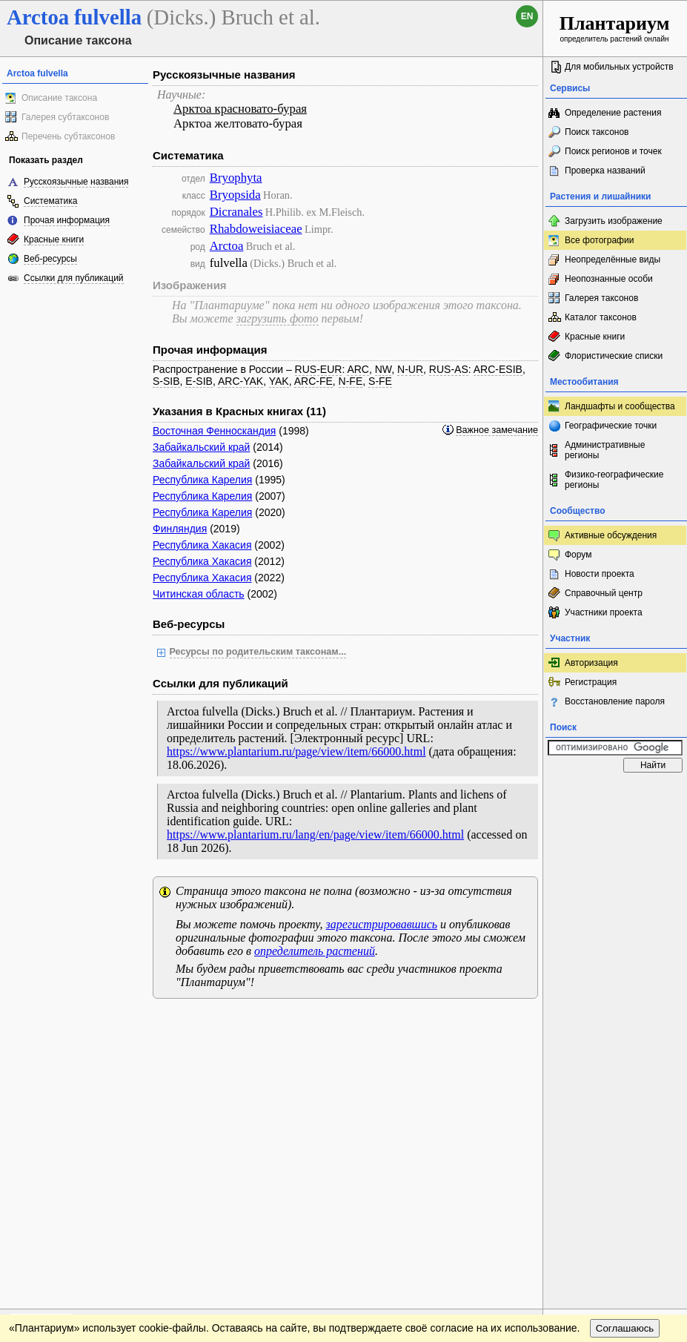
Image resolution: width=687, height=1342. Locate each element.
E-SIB (199, 381)
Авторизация (591, 663)
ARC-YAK (240, 381)
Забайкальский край (201, 447)
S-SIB (166, 381)
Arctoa (227, 246)
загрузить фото (277, 318)
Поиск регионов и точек (613, 151)
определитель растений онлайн (615, 28)
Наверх (520, 1024)
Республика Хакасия (202, 545)
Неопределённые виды (612, 259)
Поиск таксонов (597, 132)
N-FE (351, 381)
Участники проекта (604, 612)
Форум (578, 554)
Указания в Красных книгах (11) (239, 411)
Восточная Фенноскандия (214, 431)
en (527, 16)
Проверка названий (605, 170)
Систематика (50, 201)
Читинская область (199, 594)
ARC (358, 369)
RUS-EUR (318, 369)
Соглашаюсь (625, 1054)
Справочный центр (604, 593)
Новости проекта (599, 574)
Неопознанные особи (609, 279)
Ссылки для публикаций (74, 278)
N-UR (410, 369)
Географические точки (611, 425)
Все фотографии (599, 240)
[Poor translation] (54, 1133)
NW (383, 369)
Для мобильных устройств (619, 67)
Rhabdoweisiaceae (256, 229)
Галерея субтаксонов (65, 117)
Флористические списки (614, 356)
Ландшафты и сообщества (620, 406)
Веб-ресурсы (50, 259)
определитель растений (314, 951)
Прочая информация (67, 220)
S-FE (380, 381)
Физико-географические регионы (614, 479)
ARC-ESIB (498, 369)
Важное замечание (497, 430)
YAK (279, 381)
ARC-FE (313, 381)
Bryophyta (236, 178)
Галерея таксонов (601, 298)
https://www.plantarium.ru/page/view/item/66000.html (296, 751)
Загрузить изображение (614, 221)
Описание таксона (59, 98)
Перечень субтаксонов (68, 136)
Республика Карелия (202, 480)
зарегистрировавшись (381, 924)
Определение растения (613, 113)
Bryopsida (235, 195)
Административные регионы (605, 450)
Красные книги (54, 239)
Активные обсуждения (611, 535)
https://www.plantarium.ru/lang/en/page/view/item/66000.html (315, 834)
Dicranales (236, 212)
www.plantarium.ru (615, 1024)
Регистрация (591, 682)
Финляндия (180, 529)
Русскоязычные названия (76, 181)
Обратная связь (113, 1024)
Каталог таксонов (601, 317)
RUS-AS (448, 369)
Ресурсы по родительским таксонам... (258, 652)
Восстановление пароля (615, 701)
